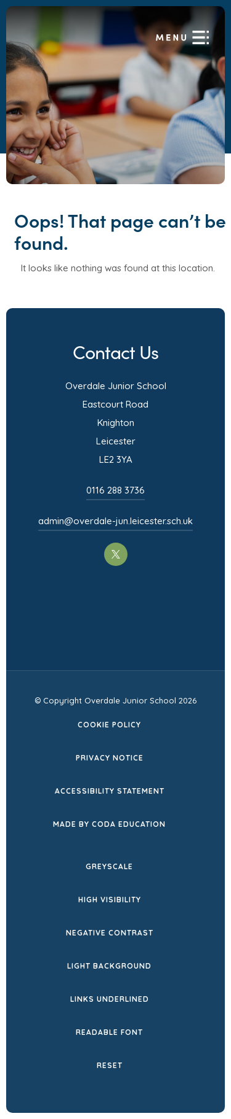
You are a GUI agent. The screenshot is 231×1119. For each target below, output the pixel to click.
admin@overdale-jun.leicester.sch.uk (115, 521)
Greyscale (109, 866)
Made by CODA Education (109, 824)
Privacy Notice (110, 757)
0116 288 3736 (115, 490)
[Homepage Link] (125, 50)
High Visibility (109, 899)
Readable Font (109, 1032)
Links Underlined (109, 999)
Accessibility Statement (109, 791)
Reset (110, 1065)
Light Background (109, 965)
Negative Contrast (109, 932)
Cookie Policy (109, 724)
